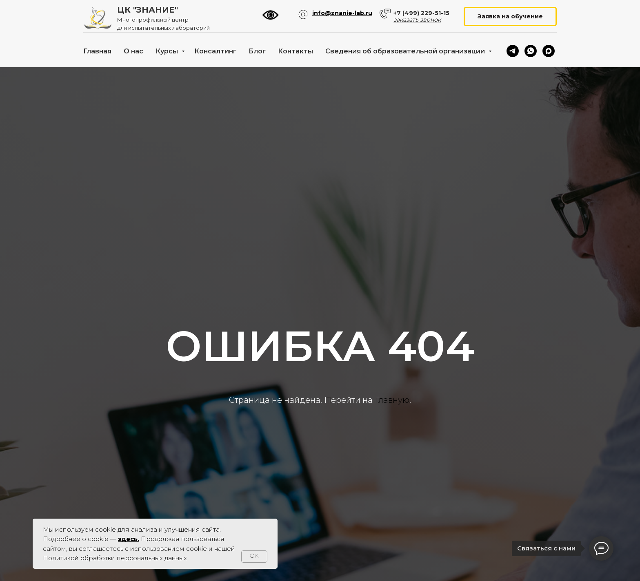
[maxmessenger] (548, 51)
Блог (257, 51)
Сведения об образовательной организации (406, 51)
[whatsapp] (530, 51)
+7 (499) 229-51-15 (421, 13)
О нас (133, 51)
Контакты (295, 51)
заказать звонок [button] (417, 19)
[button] (510, 16)
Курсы (168, 51)
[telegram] (513, 51)
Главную (392, 400)
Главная (97, 51)
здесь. (128, 539)
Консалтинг (215, 51)
